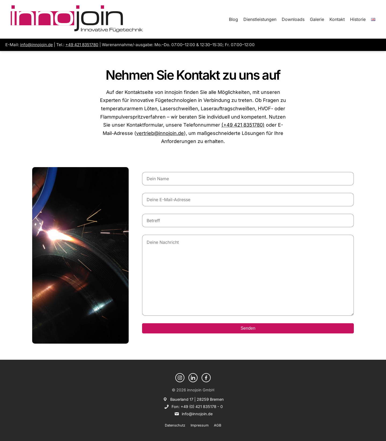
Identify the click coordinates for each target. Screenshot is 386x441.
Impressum (200, 425)
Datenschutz (175, 425)
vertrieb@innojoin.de (160, 133)
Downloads (293, 19)
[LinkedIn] (193, 377)
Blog (233, 19)
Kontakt (337, 19)
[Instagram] (179, 377)
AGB (217, 425)
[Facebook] (206, 377)
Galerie (317, 19)
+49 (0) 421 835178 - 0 (202, 406)
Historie (358, 19)
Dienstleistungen (259, 19)
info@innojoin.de (36, 44)
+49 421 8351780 (81, 44)
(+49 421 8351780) (243, 125)
